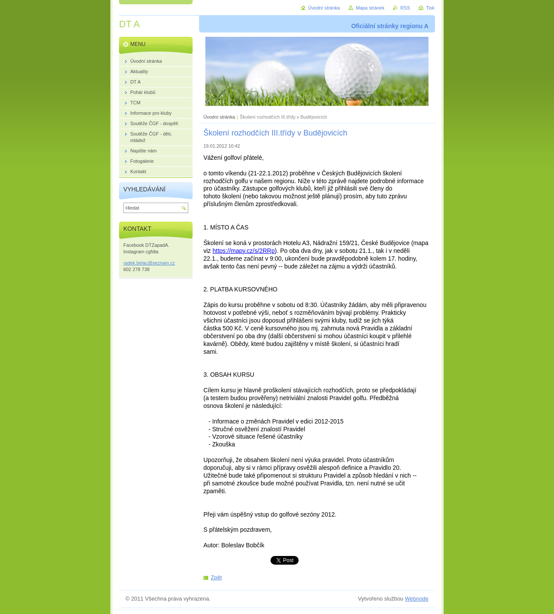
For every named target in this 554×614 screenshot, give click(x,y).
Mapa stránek (370, 7)
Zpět (216, 577)
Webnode (416, 598)
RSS (405, 7)
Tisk (430, 7)
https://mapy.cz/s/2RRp (244, 250)
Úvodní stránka (219, 117)
